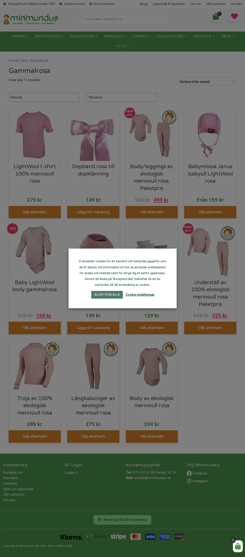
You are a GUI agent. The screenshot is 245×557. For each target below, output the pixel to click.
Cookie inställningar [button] (140, 295)
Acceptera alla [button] (107, 295)
